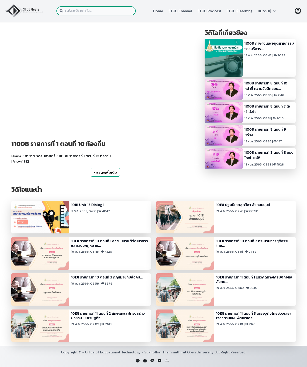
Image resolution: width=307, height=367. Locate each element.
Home (158, 11)
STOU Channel (180, 11)
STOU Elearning (239, 11)
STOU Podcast (209, 11)
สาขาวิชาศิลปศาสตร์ (40, 156)
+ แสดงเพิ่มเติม (105, 172)
